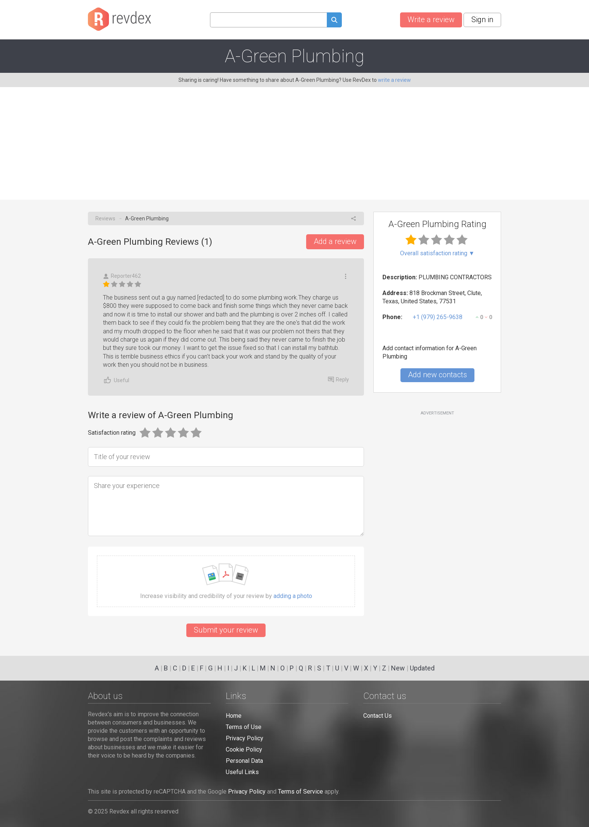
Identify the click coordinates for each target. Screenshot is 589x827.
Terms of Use (243, 727)
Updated (422, 668)
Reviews (105, 218)
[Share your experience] (226, 506)
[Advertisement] (294, 143)
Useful (116, 380)
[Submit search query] (334, 20)
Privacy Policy (244, 738)
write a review (394, 80)
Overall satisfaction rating (437, 253)
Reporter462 (122, 276)
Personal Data (244, 760)
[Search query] (268, 19)
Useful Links (242, 772)
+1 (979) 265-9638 (437, 317)
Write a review (431, 19)
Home (234, 715)
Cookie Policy (244, 749)
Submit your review (226, 629)
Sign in (482, 19)
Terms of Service (300, 791)
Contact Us (377, 715)
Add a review (335, 241)
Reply (338, 380)
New (398, 668)
